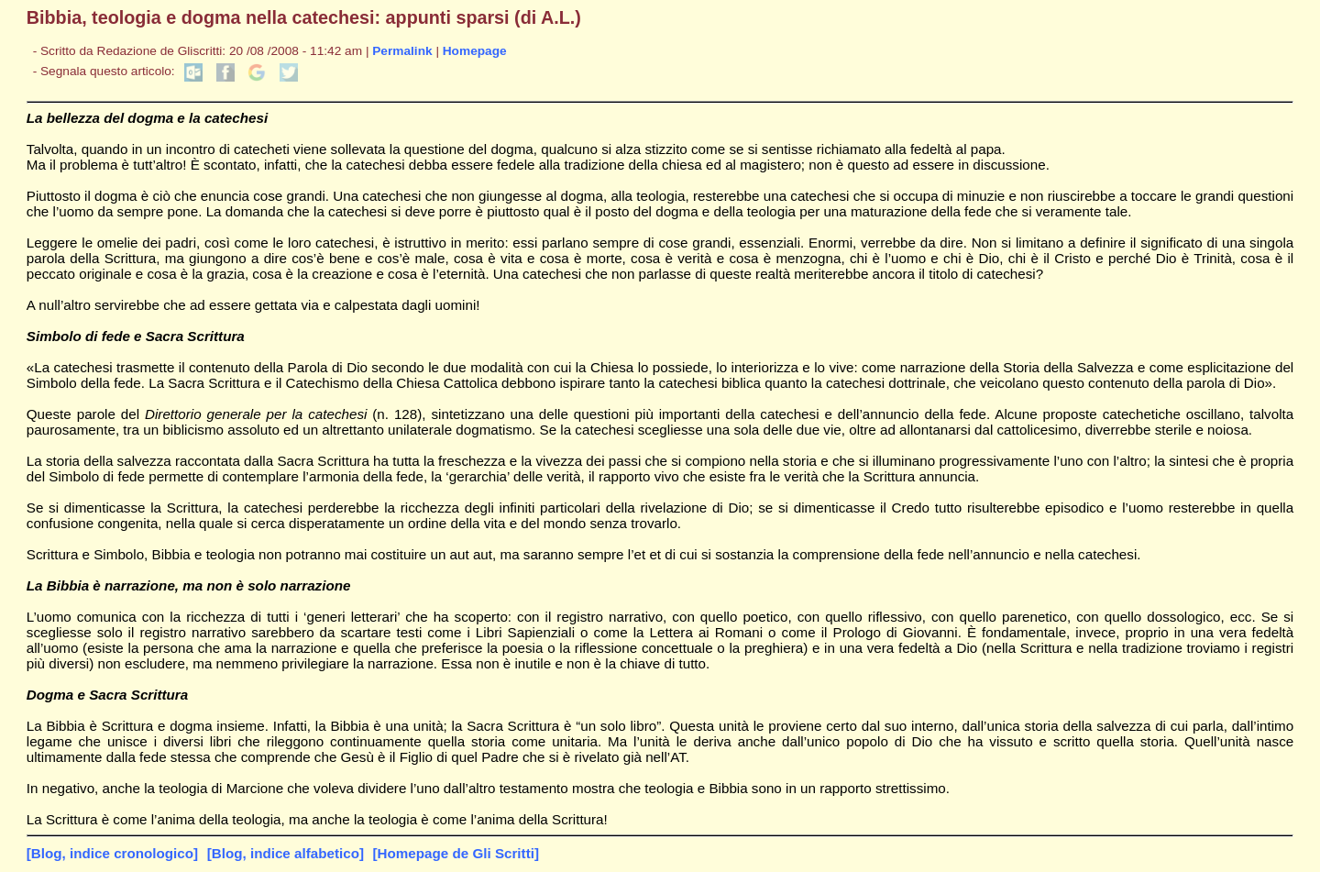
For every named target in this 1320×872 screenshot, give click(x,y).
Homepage (475, 51)
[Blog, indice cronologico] (112, 853)
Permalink (402, 51)
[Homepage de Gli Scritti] (456, 853)
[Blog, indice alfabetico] (285, 853)
